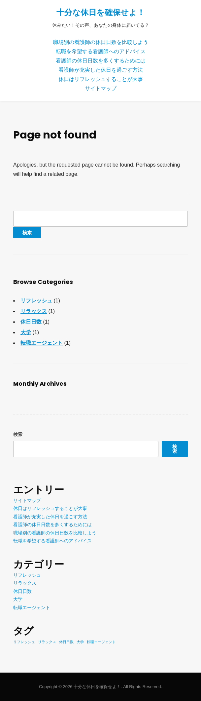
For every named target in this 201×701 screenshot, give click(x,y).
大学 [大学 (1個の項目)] (80, 642)
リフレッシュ (36, 300)
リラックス (33, 311)
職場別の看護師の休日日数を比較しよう (100, 42)
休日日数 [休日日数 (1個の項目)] (66, 642)
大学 (25, 332)
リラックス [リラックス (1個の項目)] (47, 642)
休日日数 (31, 322)
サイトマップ (101, 88)
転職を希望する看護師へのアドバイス (101, 51)
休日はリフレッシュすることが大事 (100, 79)
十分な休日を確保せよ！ (100, 12)
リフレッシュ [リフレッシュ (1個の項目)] (24, 642)
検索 (17, 434)
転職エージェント (41, 343)
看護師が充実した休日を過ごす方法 (100, 70)
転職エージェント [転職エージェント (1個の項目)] (101, 642)
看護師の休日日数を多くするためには (101, 60)
